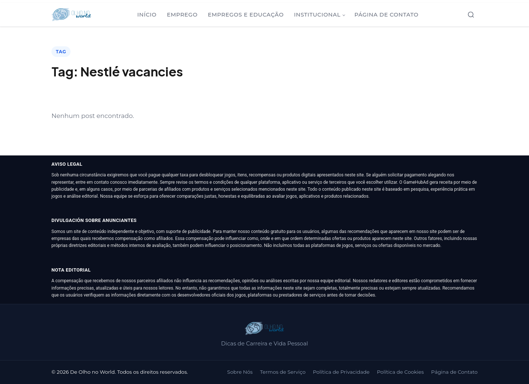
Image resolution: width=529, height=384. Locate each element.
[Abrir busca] (471, 14)
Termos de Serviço (283, 372)
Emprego (182, 14)
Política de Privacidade (341, 372)
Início (147, 14)
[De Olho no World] (71, 14)
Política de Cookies (400, 372)
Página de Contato (386, 14)
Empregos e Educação (246, 14)
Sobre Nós (239, 372)
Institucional (317, 14)
